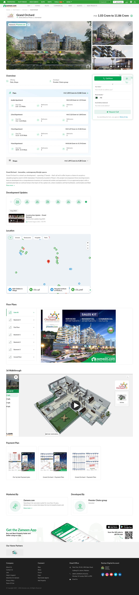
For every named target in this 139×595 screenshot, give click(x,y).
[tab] (21, 312)
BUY (25, 6)
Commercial (53, 6)
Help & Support (11, 575)
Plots (42, 6)
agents (74, 6)
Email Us (75, 579)
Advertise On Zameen (12, 578)
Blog (43, 2)
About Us (9, 567)
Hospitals (38, 238)
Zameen (8, 10)
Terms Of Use (10, 583)
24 (112, 66)
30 (119, 66)
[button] (48, 93)
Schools (17, 238)
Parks (46, 238)
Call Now (108, 78)
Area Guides (34, 2)
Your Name (98, 86)
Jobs (7, 572)
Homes (32, 6)
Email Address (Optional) (101, 102)
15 (12, 220)
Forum (40, 572)
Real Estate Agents (43, 578)
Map (127, 66)
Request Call (112, 112)
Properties (11, 2)
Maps (50, 2)
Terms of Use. (124, 117)
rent (65, 6)
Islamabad (24, 10)
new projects (87, 6)
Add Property (118, 2)
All (10, 238)
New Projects (16, 10)
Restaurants (27, 238)
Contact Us (9, 570)
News (39, 570)
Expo (39, 575)
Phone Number (99, 94)
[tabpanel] (85, 336)
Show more (10, 185)
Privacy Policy (10, 580)
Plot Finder (22, 2)
